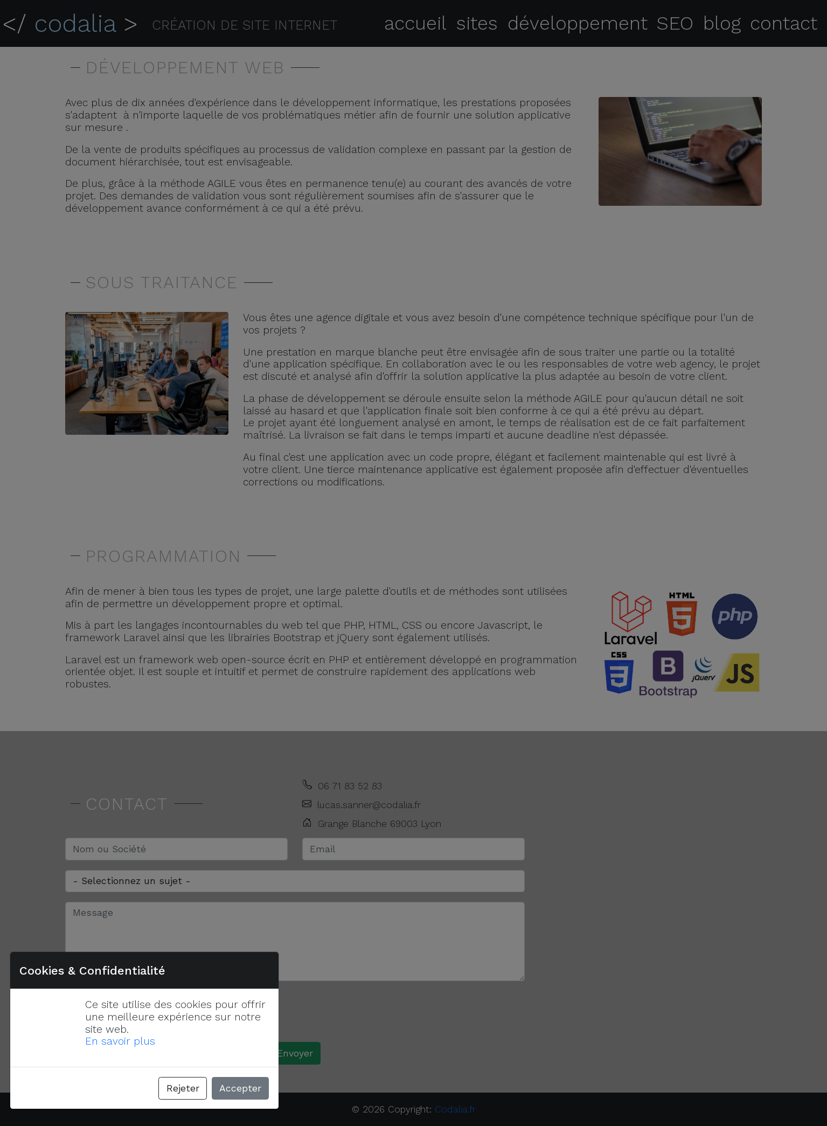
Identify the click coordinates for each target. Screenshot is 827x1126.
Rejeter (182, 1088)
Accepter (240, 1088)
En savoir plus (120, 1041)
